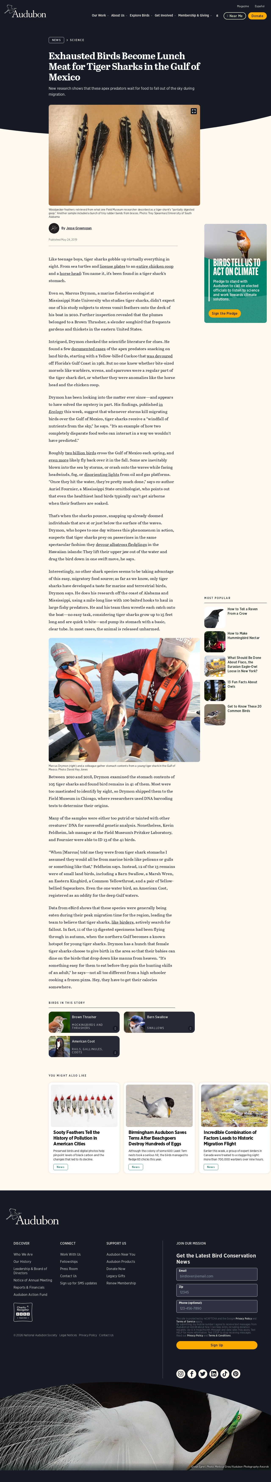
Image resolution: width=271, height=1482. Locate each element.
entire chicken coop (154, 266)
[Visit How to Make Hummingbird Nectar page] (236, 641)
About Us (117, 15)
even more (59, 460)
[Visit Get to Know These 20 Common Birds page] (236, 714)
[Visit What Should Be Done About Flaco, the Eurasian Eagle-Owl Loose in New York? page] (236, 666)
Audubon (25, 11)
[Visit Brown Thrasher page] (84, 1022)
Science (77, 40)
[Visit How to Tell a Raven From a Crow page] (236, 617)
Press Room (69, 1269)
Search (217, 15)
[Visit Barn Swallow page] (159, 1022)
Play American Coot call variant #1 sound (115, 1052)
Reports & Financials (29, 1287)
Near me (236, 16)
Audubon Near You (120, 1254)
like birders (123, 922)
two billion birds (80, 453)
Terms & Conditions (220, 1335)
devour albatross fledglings (121, 544)
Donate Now (115, 1269)
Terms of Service (185, 1321)
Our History (22, 1262)
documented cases (88, 349)
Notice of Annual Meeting (33, 1280)
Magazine (243, 6)
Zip (181, 1286)
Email (183, 1270)
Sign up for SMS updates (78, 1283)
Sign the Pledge (225, 313)
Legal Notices (68, 1335)
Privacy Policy (88, 1335)
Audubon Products (120, 1262)
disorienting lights (101, 474)
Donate (257, 16)
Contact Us (68, 1276)
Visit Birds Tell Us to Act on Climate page (235, 273)
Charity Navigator (23, 1312)
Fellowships (69, 1262)
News (56, 40)
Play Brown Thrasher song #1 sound (115, 1028)
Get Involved (164, 15)
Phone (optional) (190, 1302)
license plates (112, 266)
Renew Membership (121, 1283)
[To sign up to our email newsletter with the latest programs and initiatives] (216, 1274)
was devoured (160, 356)
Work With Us (70, 1254)
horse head (70, 273)
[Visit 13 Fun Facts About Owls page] (236, 690)
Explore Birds (139, 15)
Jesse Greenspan (79, 228)
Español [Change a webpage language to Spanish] (259, 6)
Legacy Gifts (115, 1276)
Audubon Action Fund (30, 1295)
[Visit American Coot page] (84, 1046)
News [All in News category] (61, 1167)
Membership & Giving (193, 15)
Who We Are (23, 1254)
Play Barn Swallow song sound (190, 1028)
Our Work (99, 15)
